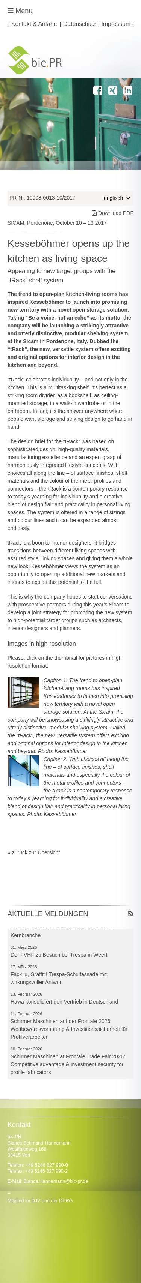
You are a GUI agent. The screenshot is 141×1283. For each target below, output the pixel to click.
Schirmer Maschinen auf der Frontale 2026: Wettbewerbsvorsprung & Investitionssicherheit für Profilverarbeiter (69, 1030)
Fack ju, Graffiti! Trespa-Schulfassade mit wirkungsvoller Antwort (59, 979)
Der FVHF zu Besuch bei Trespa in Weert (59, 956)
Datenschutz (79, 24)
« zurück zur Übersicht (34, 852)
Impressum (116, 24)
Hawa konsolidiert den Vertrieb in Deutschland (64, 1003)
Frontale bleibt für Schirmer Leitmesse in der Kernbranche (62, 932)
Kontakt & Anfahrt (34, 24)
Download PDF (112, 213)
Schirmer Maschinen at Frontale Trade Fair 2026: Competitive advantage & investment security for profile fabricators (68, 1065)
